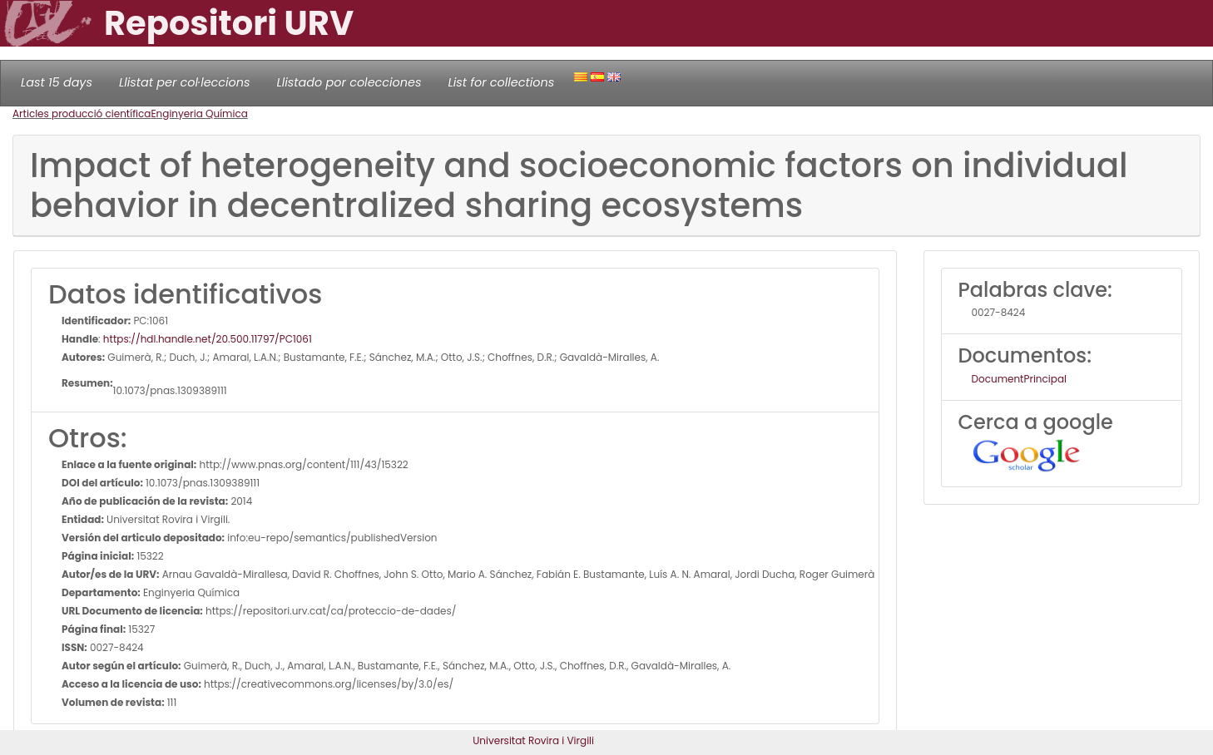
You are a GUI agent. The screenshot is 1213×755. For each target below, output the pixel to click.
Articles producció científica (81, 113)
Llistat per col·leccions (184, 82)
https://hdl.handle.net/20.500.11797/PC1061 (207, 339)
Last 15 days (56, 82)
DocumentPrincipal (1019, 379)
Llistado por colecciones (349, 82)
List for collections (501, 82)
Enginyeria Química (199, 113)
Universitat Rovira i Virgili (533, 740)
